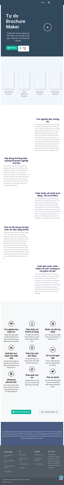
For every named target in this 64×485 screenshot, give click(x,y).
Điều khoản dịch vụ (24, 464)
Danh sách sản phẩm (8, 456)
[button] (48, 2)
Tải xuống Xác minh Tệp (38, 459)
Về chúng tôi (22, 454)
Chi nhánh (22, 467)
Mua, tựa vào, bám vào (9, 461)
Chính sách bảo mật (23, 459)
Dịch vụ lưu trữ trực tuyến (9, 467)
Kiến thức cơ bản (38, 454)
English (43, 2)
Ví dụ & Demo (7, 471)
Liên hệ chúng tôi (38, 464)
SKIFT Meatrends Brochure (24, 94)
